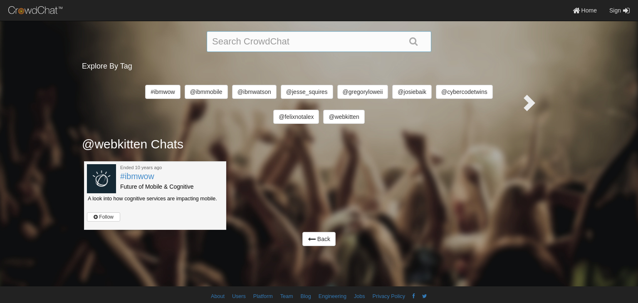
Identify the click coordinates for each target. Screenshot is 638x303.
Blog (306, 296)
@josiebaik (412, 92)
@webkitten (344, 116)
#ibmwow (163, 92)
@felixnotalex (296, 116)
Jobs (359, 296)
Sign (619, 10)
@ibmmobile (206, 92)
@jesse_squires (307, 92)
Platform (263, 296)
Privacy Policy (389, 296)
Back (319, 239)
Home (585, 10)
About (218, 296)
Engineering (332, 296)
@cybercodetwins (464, 92)
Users (239, 296)
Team (286, 296)
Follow (104, 217)
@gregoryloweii (363, 92)
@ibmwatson (254, 92)
